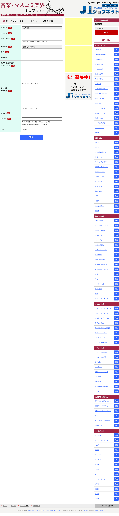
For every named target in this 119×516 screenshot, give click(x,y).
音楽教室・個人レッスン (103, 401)
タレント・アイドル (101, 298)
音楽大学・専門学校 (101, 406)
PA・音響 (98, 377)
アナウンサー (99, 98)
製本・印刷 (98, 191)
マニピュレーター (101, 333)
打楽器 (97, 494)
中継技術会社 (99, 74)
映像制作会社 (99, 64)
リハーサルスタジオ (101, 313)
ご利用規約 (115, 2)
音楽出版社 (98, 255)
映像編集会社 (99, 69)
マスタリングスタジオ (102, 318)
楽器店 (97, 416)
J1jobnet (85, 510)
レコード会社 (99, 245)
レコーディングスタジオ (103, 308)
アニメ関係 (98, 289)
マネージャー (99, 240)
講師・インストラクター (103, 411)
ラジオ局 (98, 84)
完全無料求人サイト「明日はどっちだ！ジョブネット (43, 510)
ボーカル (98, 435)
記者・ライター (100, 157)
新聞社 (97, 142)
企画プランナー (100, 172)
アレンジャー (99, 455)
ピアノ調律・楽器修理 (102, 420)
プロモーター (99, 235)
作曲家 (97, 445)
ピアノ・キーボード (101, 479)
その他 (97, 499)
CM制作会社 (99, 59)
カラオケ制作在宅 (101, 264)
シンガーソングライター (103, 440)
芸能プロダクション (101, 220)
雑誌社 (97, 147)
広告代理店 (98, 186)
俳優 (96, 274)
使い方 (93, 2)
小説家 (97, 201)
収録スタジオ (99, 118)
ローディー (98, 391)
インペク (98, 460)
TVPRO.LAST (98, 510)
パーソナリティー (101, 93)
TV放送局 (98, 50)
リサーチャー (99, 128)
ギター (97, 464)
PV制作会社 (99, 79)
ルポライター (99, 176)
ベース (97, 469)
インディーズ (99, 284)
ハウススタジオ (100, 123)
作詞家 (97, 450)
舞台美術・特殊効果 (101, 386)
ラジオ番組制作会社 (101, 89)
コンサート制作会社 (101, 352)
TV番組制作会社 (100, 54)
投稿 (116, 50)
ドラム (97, 474)
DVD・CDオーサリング (102, 342)
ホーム (5, 506)
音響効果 (98, 103)
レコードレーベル (101, 250)
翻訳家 (97, 211)
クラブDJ (98, 362)
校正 (96, 196)
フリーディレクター (101, 108)
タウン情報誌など (101, 152)
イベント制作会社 (101, 357)
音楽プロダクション (101, 225)
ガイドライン (103, 2)
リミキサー (98, 367)
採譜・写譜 (98, 425)
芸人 (96, 279)
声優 (96, 294)
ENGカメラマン (100, 113)
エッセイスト (99, 206)
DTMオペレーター (101, 338)
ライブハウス (99, 323)
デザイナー (98, 181)
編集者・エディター (101, 167)
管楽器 (97, 484)
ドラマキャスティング (102, 269)
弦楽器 (97, 489)
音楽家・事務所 (100, 230)
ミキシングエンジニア (102, 328)
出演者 (97, 132)
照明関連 (98, 381)
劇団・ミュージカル (101, 372)
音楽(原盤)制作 (100, 259)
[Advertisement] (78, 31)
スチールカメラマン (101, 162)
